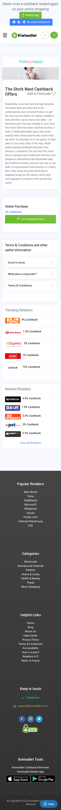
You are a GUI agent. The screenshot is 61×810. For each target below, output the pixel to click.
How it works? (30, 652)
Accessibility (30, 648)
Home (30, 623)
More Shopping (30, 586)
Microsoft (30, 504)
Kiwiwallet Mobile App (30, 771)
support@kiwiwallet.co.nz (30, 706)
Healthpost (30, 500)
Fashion (30, 570)
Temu (30, 496)
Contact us (30, 698)
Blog (30, 627)
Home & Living (30, 574)
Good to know (30, 263)
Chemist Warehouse (30, 521)
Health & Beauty (30, 578)
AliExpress (30, 508)
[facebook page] (22, 719)
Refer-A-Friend (30, 660)
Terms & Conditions (30, 286)
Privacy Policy (30, 639)
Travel (30, 582)
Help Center (30, 635)
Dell (30, 525)
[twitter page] (39, 719)
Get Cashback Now (30, 219)
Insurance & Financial (30, 565)
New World (30, 492)
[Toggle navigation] (5, 35)
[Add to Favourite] (54, 94)
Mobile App (30, 15)
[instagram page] (30, 719)
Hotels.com (30, 517)
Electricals (30, 561)
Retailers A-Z (31, 656)
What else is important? (30, 274)
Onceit (30, 513)
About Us (30, 631)
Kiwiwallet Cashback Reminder (30, 767)
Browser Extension (31, 22)
